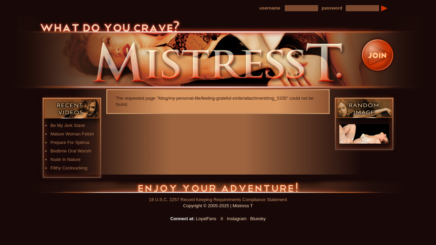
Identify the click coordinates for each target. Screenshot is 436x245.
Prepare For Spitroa (69, 142)
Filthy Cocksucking (68, 167)
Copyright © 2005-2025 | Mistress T (218, 205)
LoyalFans (206, 218)
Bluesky (258, 218)
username (269, 8)
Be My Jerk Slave (67, 125)
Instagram (237, 218)
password (332, 8)
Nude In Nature (65, 159)
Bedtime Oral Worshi (70, 150)
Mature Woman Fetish (72, 133)
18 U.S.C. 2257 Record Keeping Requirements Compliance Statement (218, 199)
